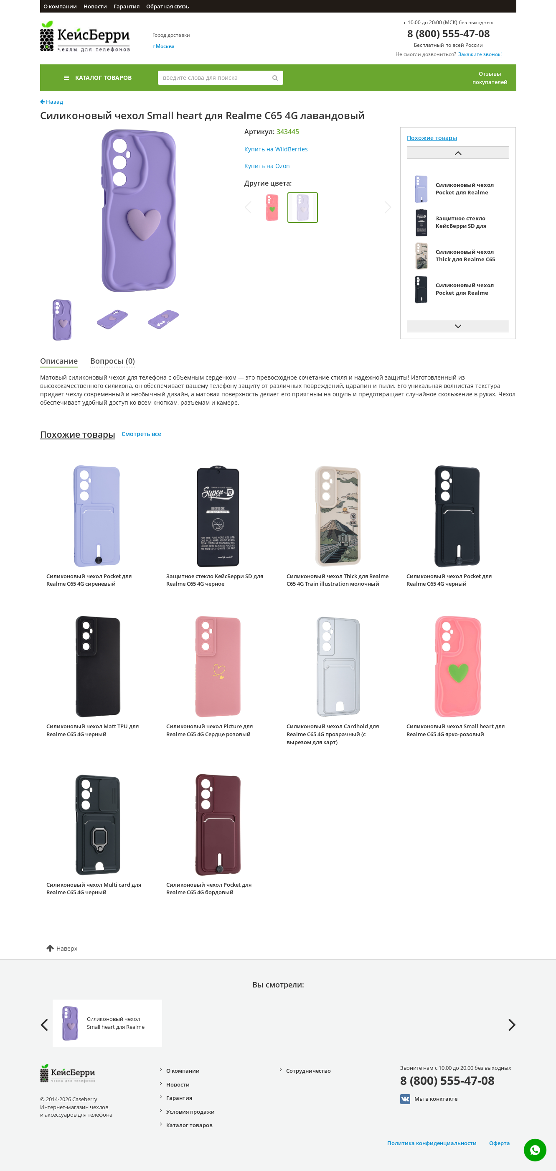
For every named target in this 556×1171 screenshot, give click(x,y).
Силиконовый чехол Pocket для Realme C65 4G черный (449, 580)
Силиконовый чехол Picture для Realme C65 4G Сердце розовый (209, 730)
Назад (51, 101)
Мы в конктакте (428, 1099)
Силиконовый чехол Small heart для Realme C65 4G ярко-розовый (455, 730)
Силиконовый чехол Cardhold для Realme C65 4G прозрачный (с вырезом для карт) (333, 733)
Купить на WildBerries (276, 149)
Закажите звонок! (480, 54)
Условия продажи (190, 1111)
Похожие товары (77, 434)
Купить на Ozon (267, 166)
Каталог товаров (98, 78)
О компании (60, 6)
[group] (272, 207)
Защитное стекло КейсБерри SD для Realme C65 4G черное (214, 580)
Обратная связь (167, 6)
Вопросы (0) (112, 361)
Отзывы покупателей (490, 78)
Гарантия (127, 6)
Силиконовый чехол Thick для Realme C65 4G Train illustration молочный (337, 580)
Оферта (499, 1143)
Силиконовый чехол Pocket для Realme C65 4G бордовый (208, 888)
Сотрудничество (308, 1070)
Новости (95, 6)
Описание (59, 361)
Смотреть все (141, 434)
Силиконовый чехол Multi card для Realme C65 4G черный (93, 888)
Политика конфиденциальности (432, 1143)
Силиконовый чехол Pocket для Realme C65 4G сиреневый (89, 580)
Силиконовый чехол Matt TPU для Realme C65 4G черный (92, 730)
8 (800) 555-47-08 (448, 33)
